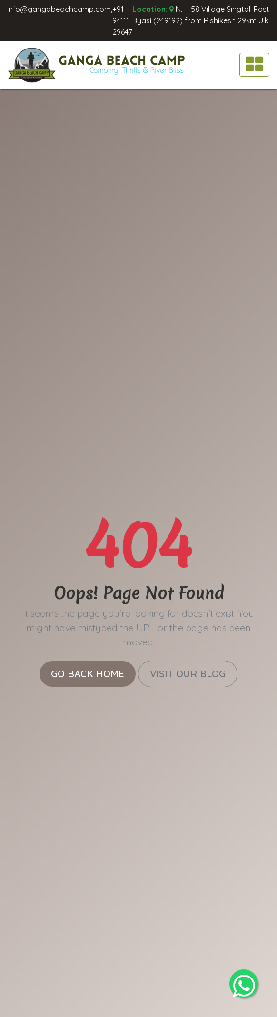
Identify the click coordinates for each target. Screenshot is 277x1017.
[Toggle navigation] (254, 65)
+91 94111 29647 (122, 20)
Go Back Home (87, 674)
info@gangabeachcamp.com (59, 9)
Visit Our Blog (188, 674)
